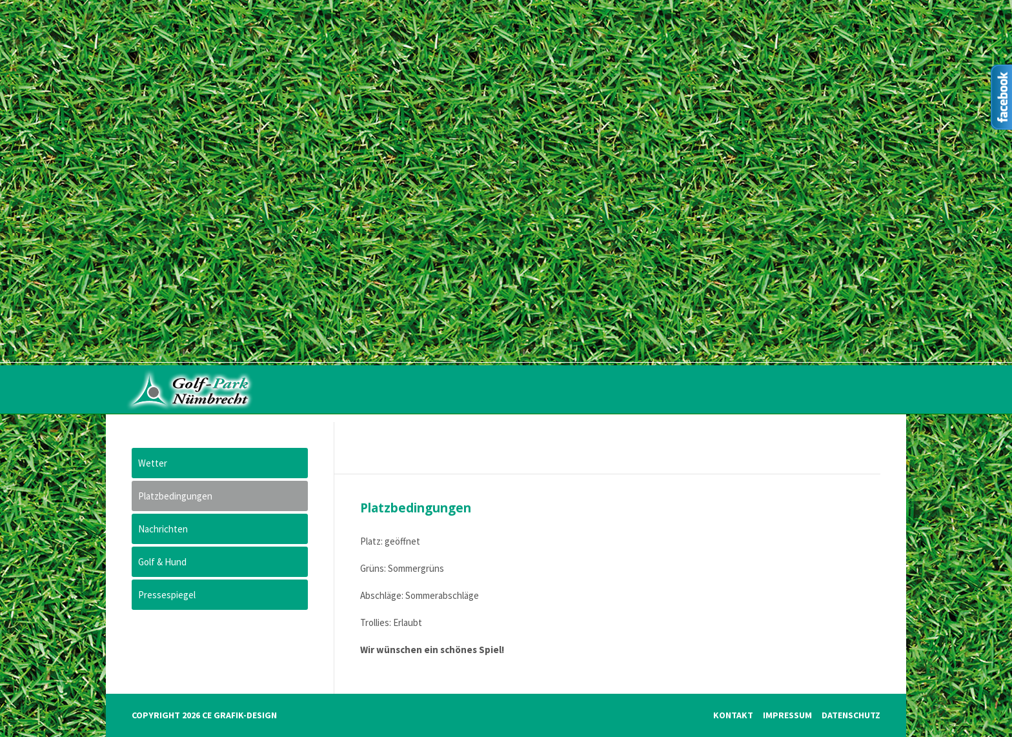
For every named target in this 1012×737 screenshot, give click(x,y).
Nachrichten (163, 529)
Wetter (152, 463)
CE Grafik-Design (239, 715)
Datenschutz (851, 715)
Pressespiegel (167, 595)
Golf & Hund (162, 562)
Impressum (787, 715)
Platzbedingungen (175, 496)
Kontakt (733, 715)
